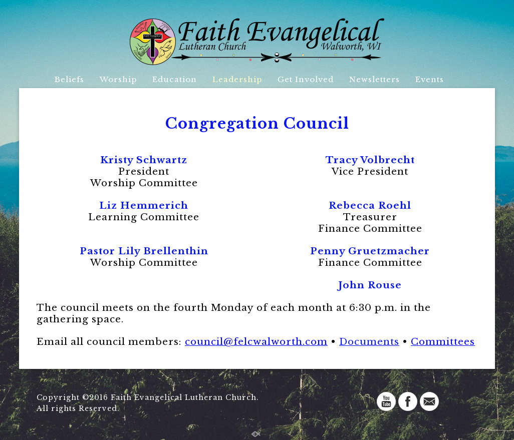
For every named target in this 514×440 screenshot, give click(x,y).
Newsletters (374, 79)
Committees (443, 341)
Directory (249, 98)
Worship (118, 79)
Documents (369, 341)
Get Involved (306, 79)
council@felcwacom (256, 341)
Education (174, 79)
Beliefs (69, 79)
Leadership (237, 79)
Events (429, 79)
